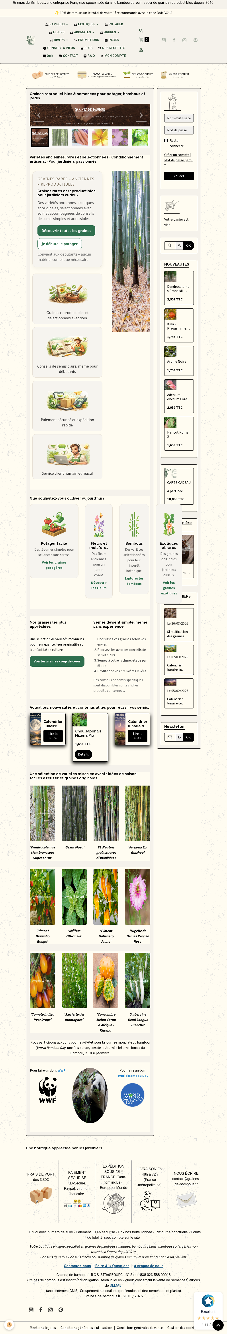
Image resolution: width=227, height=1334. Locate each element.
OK (188, 245)
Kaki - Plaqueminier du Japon (177, 326)
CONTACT (68, 56)
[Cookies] (9, 1325)
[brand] (30, 40)
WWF (61, 1070)
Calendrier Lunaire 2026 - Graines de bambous (53, 724)
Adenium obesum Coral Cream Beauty (177, 397)
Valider (179, 176)
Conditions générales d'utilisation (86, 1327)
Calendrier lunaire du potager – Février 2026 (137, 724)
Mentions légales (43, 1327)
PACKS (111, 40)
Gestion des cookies (182, 1327)
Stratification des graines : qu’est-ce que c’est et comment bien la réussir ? (178, 634)
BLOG (86, 48)
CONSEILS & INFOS (59, 48)
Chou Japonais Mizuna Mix (88, 733)
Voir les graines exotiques (169, 588)
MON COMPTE (113, 56)
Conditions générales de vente (140, 1327)
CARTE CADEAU (179, 483)
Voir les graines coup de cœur (57, 661)
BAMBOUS (55, 24)
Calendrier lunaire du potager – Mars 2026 (178, 667)
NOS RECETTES (111, 48)
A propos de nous (148, 1266)
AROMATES (81, 32)
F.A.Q (89, 56)
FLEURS (57, 32)
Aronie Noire (176, 362)
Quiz (48, 56)
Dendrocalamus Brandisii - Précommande (178, 289)
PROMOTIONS (86, 40)
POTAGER (113, 24)
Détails (83, 754)
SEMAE (115, 1285)
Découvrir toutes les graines (66, 230)
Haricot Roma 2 (177, 434)
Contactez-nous (77, 1266)
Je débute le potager (60, 243)
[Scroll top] (218, 1325)
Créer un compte (177, 154)
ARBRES (108, 32)
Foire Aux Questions (112, 1266)
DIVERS (57, 40)
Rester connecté (177, 143)
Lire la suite (53, 736)
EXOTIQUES (85, 24)
